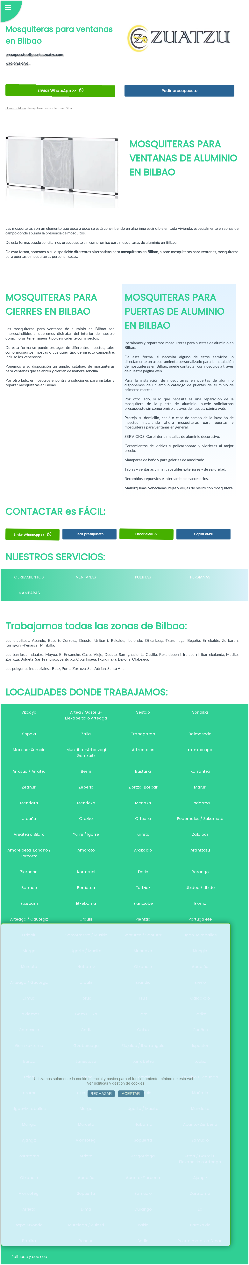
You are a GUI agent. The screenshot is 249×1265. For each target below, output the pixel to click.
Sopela (29, 734)
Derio (143, 872)
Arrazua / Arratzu (29, 771)
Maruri (200, 787)
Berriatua (86, 887)
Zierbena (29, 872)
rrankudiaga (200, 749)
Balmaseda (200, 734)
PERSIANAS (200, 577)
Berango (200, 872)
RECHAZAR (101, 1093)
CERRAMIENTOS (29, 577)
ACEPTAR (131, 1093)
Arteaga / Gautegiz (29, 919)
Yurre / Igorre (86, 834)
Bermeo (29, 887)
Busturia (143, 771)
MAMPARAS (29, 593)
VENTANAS (86, 577)
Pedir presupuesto (179, 90)
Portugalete (200, 919)
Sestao (143, 712)
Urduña (29, 818)
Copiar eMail (203, 534)
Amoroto (86, 850)
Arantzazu (200, 850)
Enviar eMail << (146, 534)
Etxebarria (86, 903)
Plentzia (143, 919)
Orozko (86, 818)
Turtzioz (143, 887)
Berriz (86, 771)
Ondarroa (200, 803)
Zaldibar (200, 834)
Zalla (86, 734)
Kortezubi (86, 872)
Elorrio (200, 903)
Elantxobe (143, 903)
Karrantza (200, 771)
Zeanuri (29, 787)
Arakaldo (143, 850)
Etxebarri (29, 903)
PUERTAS (143, 577)
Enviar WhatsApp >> (60, 90)
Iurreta (143, 834)
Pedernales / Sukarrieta (200, 818)
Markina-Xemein (29, 749)
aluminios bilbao (15, 108)
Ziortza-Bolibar (143, 787)
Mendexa (86, 803)
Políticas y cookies (29, 1256)
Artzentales (143, 749)
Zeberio (86, 787)
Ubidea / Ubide (200, 887)
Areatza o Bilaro (29, 834)
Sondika (200, 712)
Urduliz (86, 919)
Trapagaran (143, 734)
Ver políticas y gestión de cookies (116, 1083)
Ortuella (143, 818)
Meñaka (143, 803)
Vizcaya (29, 712)
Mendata (29, 803)
